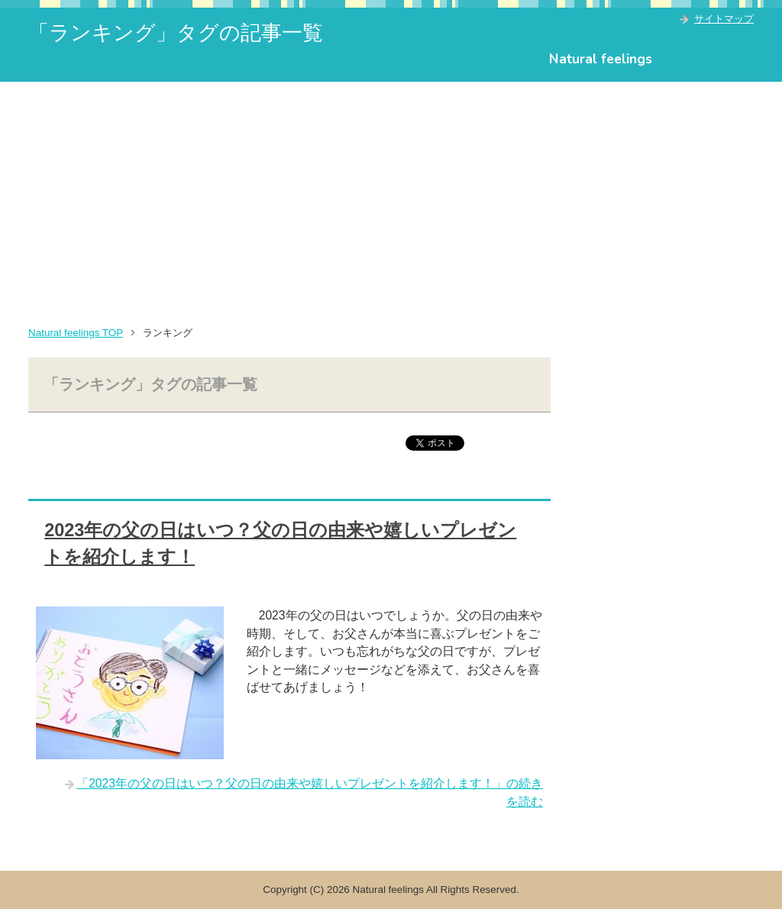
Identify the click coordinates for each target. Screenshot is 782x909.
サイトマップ (724, 18)
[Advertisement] (391, 196)
